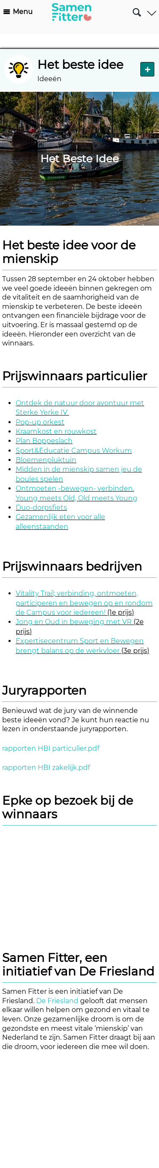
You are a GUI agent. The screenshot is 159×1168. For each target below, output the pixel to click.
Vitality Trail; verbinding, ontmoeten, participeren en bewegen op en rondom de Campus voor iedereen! (84, 603)
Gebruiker (151, 10)
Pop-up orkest (40, 422)
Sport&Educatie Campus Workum (74, 451)
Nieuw (147, 69)
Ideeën (49, 79)
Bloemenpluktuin (46, 460)
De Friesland (57, 1001)
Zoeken (136, 8)
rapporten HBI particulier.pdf (50, 748)
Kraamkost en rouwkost (56, 431)
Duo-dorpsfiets (41, 507)
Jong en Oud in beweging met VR (74, 622)
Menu (23, 12)
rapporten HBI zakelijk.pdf (46, 768)
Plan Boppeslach (44, 441)
